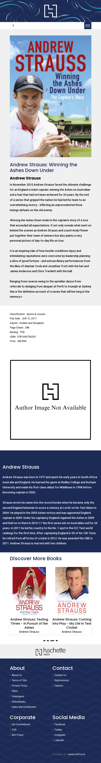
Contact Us (60, 675)
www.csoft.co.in (76, 754)
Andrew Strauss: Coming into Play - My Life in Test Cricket (71, 623)
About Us (17, 675)
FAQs (15, 691)
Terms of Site (19, 680)
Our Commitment (21, 724)
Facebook (59, 724)
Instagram (59, 734)
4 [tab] (57, 640)
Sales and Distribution (24, 706)
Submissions (61, 680)
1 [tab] (44, 640)
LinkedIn (59, 740)
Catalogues (18, 696)
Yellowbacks (19, 701)
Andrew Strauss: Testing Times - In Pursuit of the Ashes (29, 623)
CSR (14, 729)
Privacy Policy (20, 685)
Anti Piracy (18, 734)
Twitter (58, 729)
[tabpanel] (29, 601)
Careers (58, 685)
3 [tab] (52, 640)
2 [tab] (48, 640)
